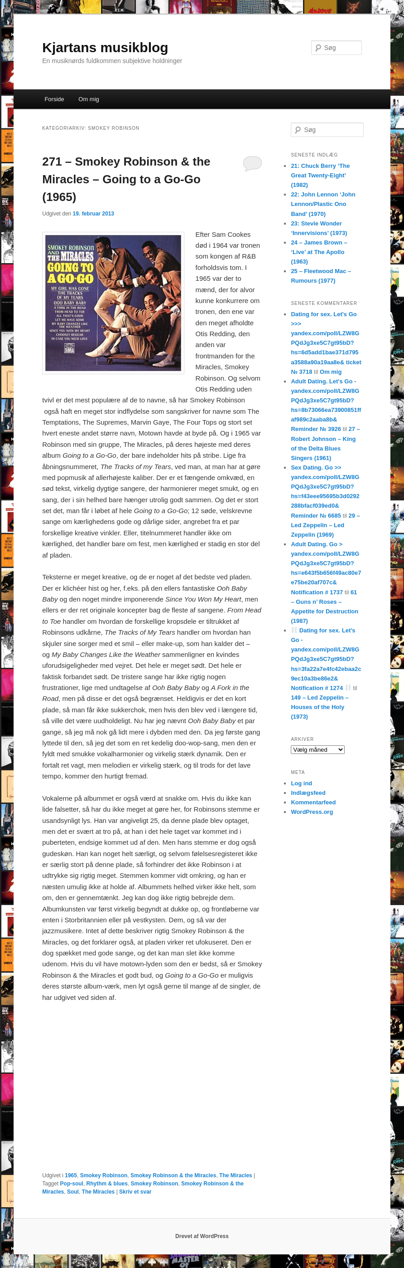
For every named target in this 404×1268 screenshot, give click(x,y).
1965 (71, 1175)
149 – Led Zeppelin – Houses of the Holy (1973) (319, 707)
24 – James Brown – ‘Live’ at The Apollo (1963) (319, 252)
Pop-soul (71, 1183)
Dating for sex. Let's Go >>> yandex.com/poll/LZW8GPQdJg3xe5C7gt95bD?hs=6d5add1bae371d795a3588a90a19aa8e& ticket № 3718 (326, 343)
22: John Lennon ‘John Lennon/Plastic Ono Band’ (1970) (323, 204)
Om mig (88, 99)
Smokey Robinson (104, 1175)
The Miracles (235, 1175)
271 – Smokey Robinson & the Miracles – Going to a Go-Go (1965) (126, 179)
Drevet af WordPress (202, 1236)
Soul (73, 1192)
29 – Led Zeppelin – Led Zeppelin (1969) (325, 525)
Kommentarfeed (313, 802)
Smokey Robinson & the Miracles (173, 1175)
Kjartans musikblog (105, 47)
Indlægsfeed (308, 792)
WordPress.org (312, 811)
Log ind (301, 783)
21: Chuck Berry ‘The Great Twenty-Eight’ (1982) (320, 175)
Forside (54, 99)
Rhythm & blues (107, 1183)
